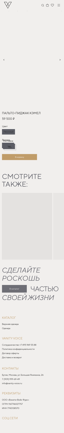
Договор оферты (10, 353)
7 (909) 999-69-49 (11, 379)
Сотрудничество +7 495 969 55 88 (19, 345)
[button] (32, 59)
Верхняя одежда (10, 324)
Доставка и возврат (12, 357)
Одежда (6, 328)
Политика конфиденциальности (18, 349)
